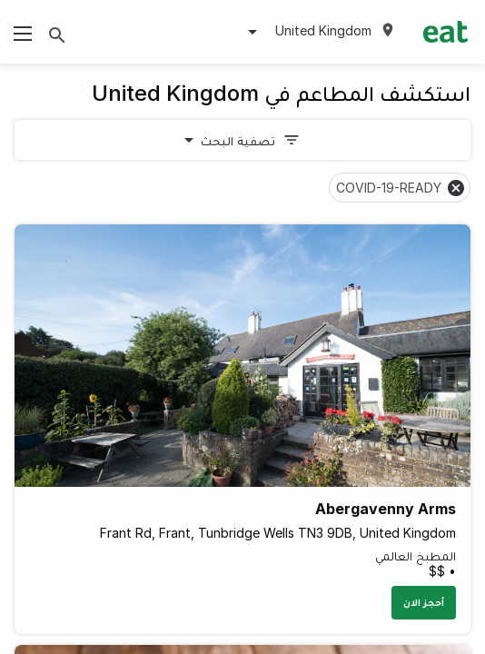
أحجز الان (423, 602)
